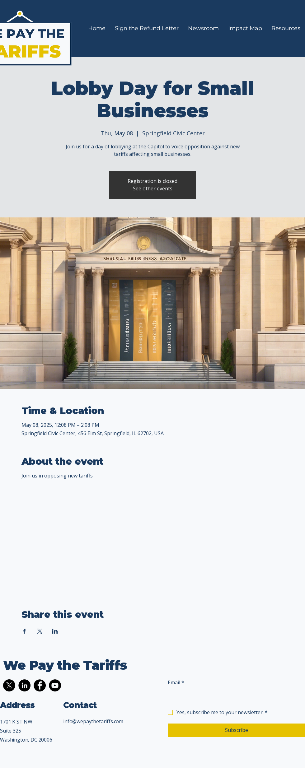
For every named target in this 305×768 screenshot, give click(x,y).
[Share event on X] (40, 631)
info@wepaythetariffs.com (93, 721)
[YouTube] (55, 685)
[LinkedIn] (24, 685)
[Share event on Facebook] (24, 631)
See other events (152, 188)
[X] (9, 685)
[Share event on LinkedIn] (55, 631)
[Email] (234, 695)
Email (176, 682)
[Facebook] (40, 685)
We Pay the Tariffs (65, 665)
